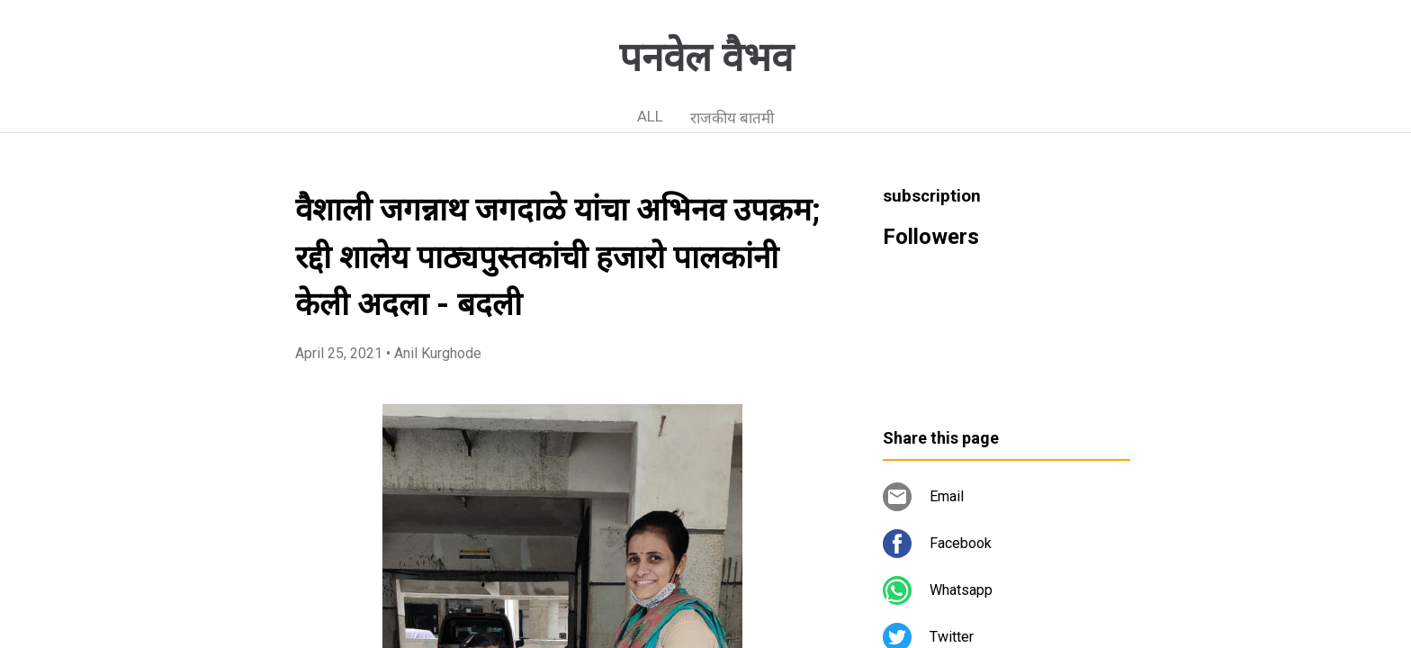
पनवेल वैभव (706, 57)
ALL (650, 116)
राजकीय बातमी (732, 118)
